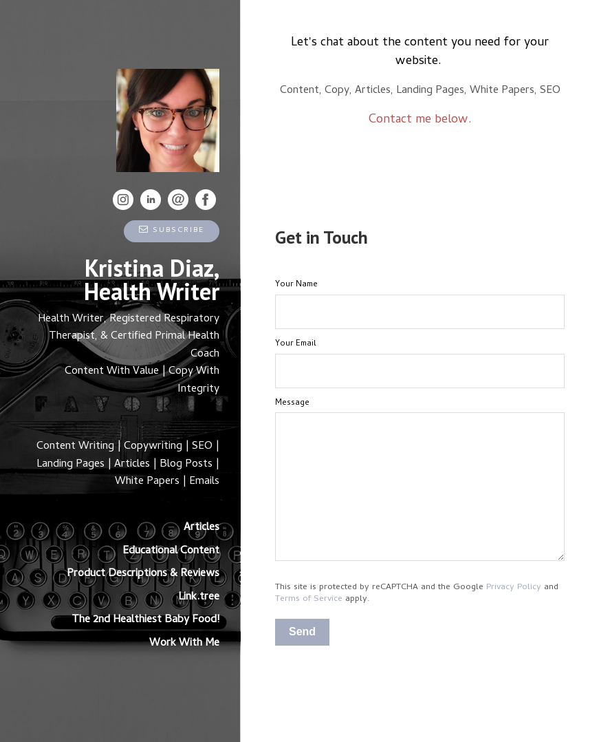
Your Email (295, 344)
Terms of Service (308, 599)
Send (302, 631)
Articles (201, 528)
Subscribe (171, 230)
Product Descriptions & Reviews (143, 574)
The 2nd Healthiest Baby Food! (145, 620)
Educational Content (170, 551)
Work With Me (184, 644)
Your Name (296, 285)
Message (292, 403)
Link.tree (198, 597)
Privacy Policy (513, 587)
